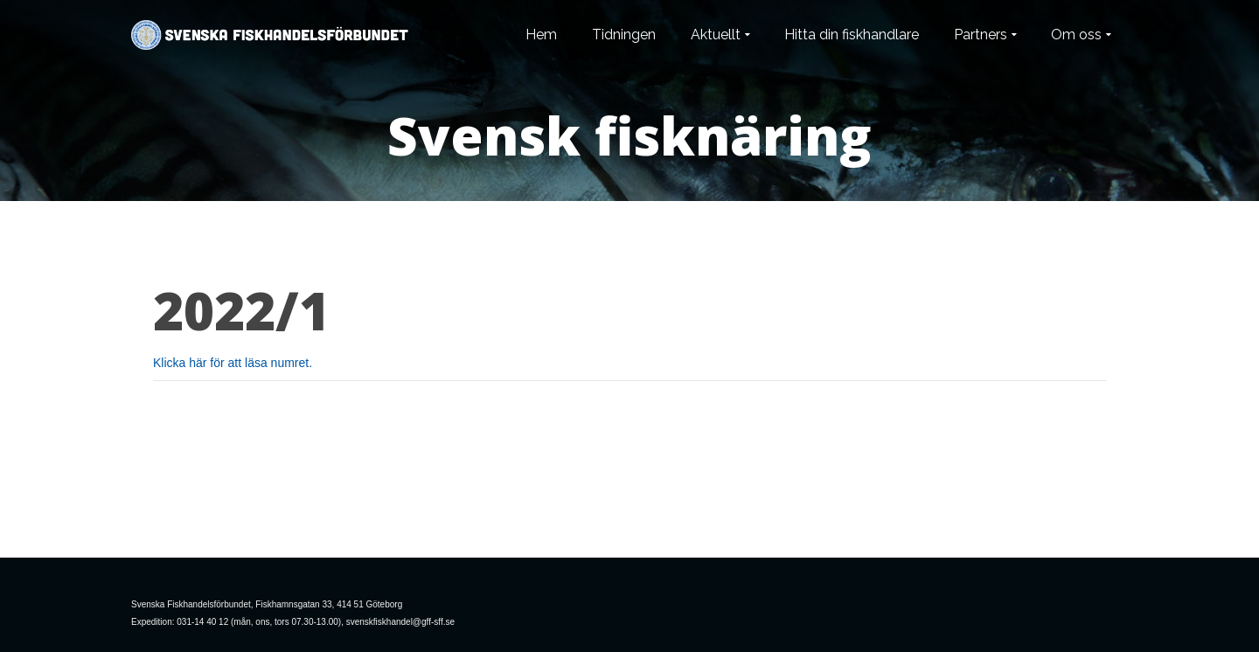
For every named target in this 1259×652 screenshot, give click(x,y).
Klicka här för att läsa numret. (232, 363)
